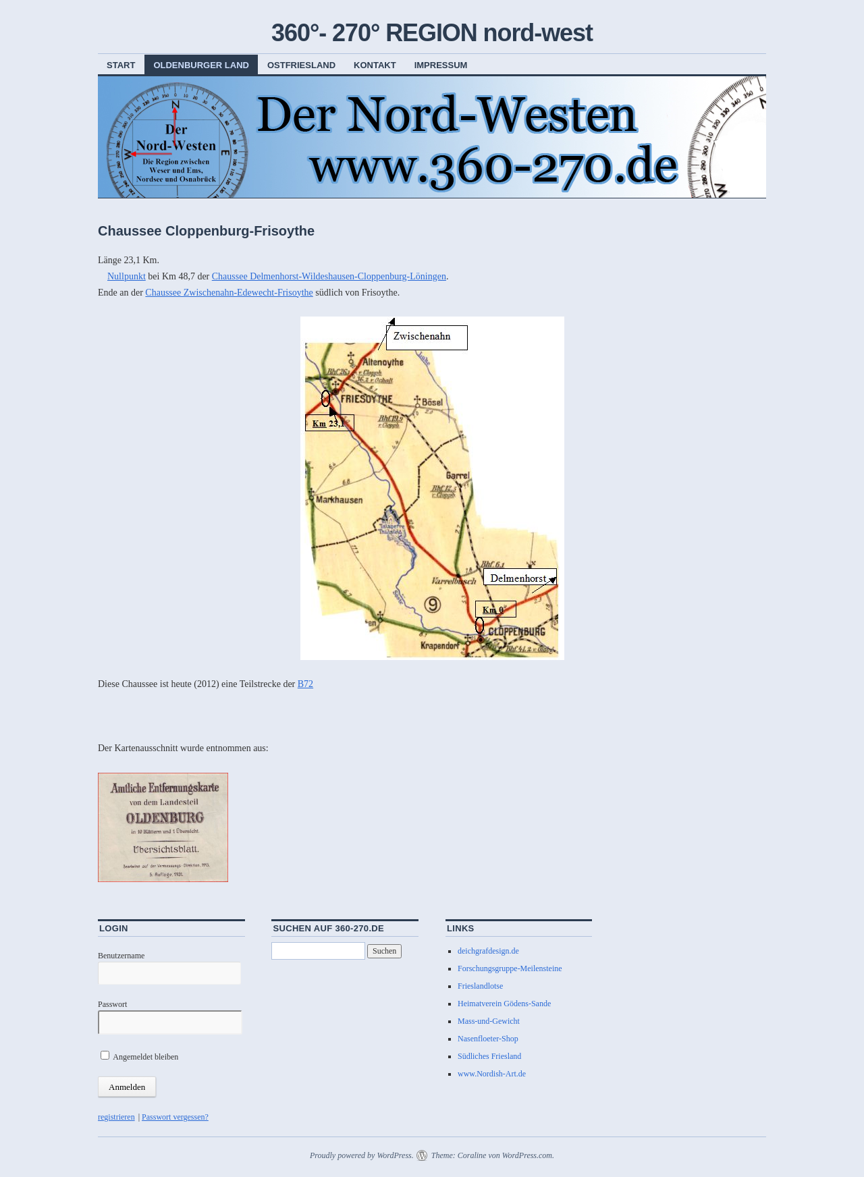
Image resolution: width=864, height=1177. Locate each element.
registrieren (116, 1117)
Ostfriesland (301, 65)
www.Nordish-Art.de (492, 1073)
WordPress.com (527, 1155)
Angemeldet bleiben (139, 1057)
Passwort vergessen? (175, 1117)
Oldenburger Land (201, 65)
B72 (305, 684)
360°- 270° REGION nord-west (432, 33)
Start (121, 65)
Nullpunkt (126, 276)
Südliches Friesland (489, 1056)
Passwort (112, 1004)
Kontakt (375, 65)
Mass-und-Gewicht (489, 1021)
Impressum (441, 65)
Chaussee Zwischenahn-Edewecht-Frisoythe (229, 293)
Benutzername (121, 955)
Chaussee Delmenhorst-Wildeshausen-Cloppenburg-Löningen (329, 276)
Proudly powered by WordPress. (362, 1155)
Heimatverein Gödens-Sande (504, 1003)
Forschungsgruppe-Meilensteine (510, 968)
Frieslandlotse (480, 986)
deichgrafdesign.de (488, 951)
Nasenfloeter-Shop (488, 1038)
